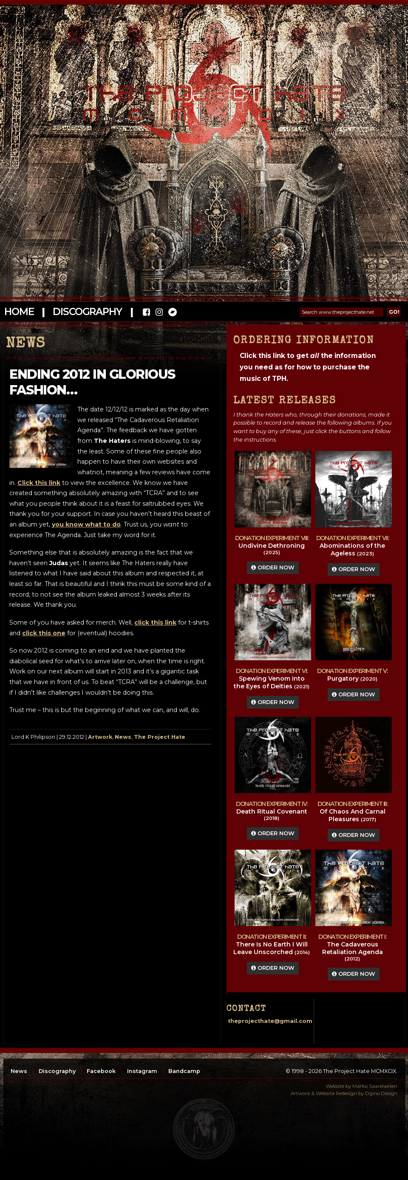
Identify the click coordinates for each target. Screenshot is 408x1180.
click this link (155, 622)
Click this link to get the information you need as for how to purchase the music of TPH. (308, 367)
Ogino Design (381, 1093)
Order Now (273, 567)
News (123, 737)
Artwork (100, 737)
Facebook (101, 1071)
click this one (43, 633)
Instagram (142, 1071)
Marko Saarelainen (374, 1086)
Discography (87, 312)
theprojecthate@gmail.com (270, 1021)
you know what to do (86, 524)
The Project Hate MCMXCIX (202, 97)
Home (19, 312)
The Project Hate (159, 737)
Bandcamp (184, 1071)
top (204, 1129)
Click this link (38, 483)
